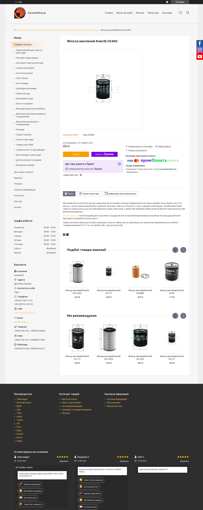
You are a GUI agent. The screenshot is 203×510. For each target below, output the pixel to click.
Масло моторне (69, 399)
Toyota (20, 420)
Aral (18, 409)
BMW (19, 406)
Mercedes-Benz (24, 402)
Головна (109, 13)
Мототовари (22, 83)
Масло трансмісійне (71, 402)
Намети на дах (23, 93)
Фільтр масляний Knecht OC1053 (140, 357)
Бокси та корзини (24, 103)
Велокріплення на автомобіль (30, 109)
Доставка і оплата (23, 172)
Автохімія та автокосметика (29, 63)
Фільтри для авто (71, 30)
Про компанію (113, 402)
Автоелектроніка (24, 73)
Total (19, 413)
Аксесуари (167, 13)
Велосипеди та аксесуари (28, 155)
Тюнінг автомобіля (25, 68)
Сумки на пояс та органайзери (30, 150)
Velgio (19, 441)
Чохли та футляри (24, 139)
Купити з (104, 154)
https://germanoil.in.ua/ (24, 313)
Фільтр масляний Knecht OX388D (140, 291)
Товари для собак (24, 145)
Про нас (18, 201)
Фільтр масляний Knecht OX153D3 (77, 291)
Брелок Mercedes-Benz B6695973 (154, 469)
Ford (19, 427)
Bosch (19, 437)
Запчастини (153, 13)
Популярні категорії (27, 30)
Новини (18, 183)
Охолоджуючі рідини (72, 406)
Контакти (19, 195)
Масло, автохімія (124, 13)
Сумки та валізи (23, 134)
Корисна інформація (24, 189)
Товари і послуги (23, 44)
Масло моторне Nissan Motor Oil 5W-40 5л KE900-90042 (100, 470)
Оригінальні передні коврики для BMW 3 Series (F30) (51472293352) (41, 475)
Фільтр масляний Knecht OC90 (172, 291)
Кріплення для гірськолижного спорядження (31, 115)
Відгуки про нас (114, 406)
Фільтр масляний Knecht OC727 (109, 291)
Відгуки (18, 178)
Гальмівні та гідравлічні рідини (77, 409)
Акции (17, 207)
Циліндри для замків (26, 88)
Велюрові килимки (25, 165)
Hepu (19, 430)
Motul (19, 416)
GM (18, 423)
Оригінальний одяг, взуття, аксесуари (29, 51)
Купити (76, 154)
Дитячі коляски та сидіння (28, 160)
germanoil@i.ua (21, 322)
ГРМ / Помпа (22, 78)
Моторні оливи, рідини (50, 30)
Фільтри (140, 13)
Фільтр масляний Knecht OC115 (77, 357)
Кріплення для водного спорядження (27, 123)
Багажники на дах (24, 98)
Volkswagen (22, 399)
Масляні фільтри (90, 30)
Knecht (20, 434)
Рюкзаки (20, 129)
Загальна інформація (117, 399)
